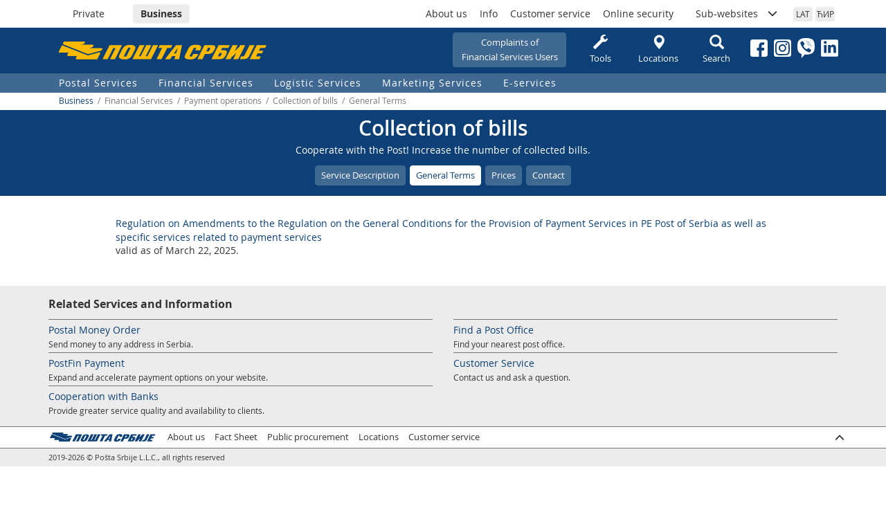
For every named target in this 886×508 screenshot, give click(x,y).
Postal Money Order (94, 329)
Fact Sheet (236, 437)
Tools (600, 49)
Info (489, 13)
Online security (638, 13)
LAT (803, 13)
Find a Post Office (493, 329)
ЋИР (825, 13)
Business (161, 13)
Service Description (360, 175)
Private (89, 13)
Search (716, 49)
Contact (548, 175)
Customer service (550, 13)
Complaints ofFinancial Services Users (510, 49)
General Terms (445, 175)
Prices (503, 175)
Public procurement (308, 437)
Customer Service (493, 363)
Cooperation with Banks (103, 396)
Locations (658, 49)
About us (446, 13)
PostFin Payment (86, 363)
